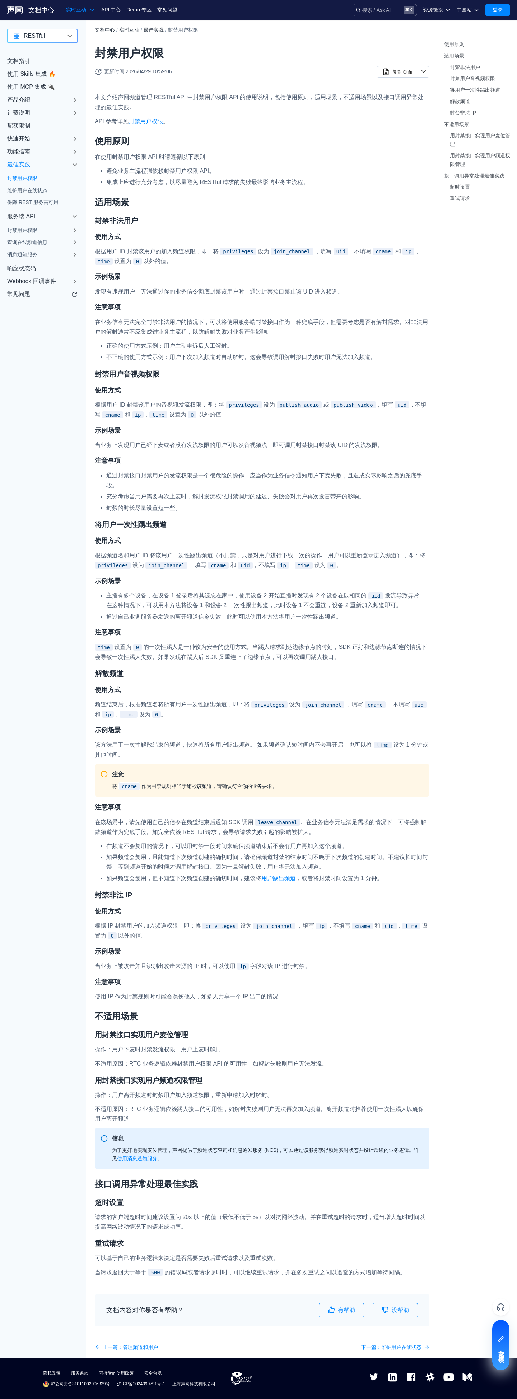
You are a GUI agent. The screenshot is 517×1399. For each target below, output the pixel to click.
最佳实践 (18, 164)
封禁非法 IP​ (463, 113)
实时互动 (129, 30)
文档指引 (18, 61)
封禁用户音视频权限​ (472, 78)
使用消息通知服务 (137, 1159)
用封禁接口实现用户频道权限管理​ (480, 160)
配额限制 (18, 126)
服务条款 (79, 1373)
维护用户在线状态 (27, 190)
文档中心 (41, 10)
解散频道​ (460, 101)
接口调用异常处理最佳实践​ (474, 176)
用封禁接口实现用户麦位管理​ (480, 140)
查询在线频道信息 (27, 242)
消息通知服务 (22, 254)
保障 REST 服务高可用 (33, 202)
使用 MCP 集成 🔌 (31, 87)
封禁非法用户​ (465, 67)
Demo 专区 (138, 10)
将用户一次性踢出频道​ (475, 90)
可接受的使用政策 (116, 1373)
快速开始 (18, 138)
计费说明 (18, 113)
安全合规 (153, 1373)
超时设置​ (460, 187)
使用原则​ (454, 44)
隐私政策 (51, 1373)
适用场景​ (454, 56)
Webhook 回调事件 (31, 281)
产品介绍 (18, 100)
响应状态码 (21, 268)
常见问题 (167, 10)
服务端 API (21, 216)
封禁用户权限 (22, 178)
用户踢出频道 (278, 878)
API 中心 (111, 10)
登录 (498, 10)
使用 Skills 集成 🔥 (31, 74)
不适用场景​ (456, 124)
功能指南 (18, 151)
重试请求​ (460, 198)
